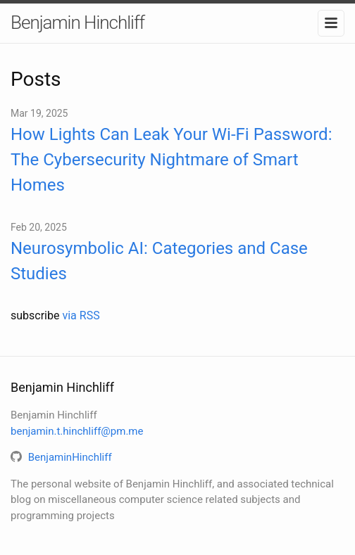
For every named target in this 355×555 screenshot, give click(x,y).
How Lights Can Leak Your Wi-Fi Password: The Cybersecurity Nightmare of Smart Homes (171, 160)
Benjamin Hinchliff (77, 22)
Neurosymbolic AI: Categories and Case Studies (159, 260)
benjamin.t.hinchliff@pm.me (77, 431)
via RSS (80, 315)
